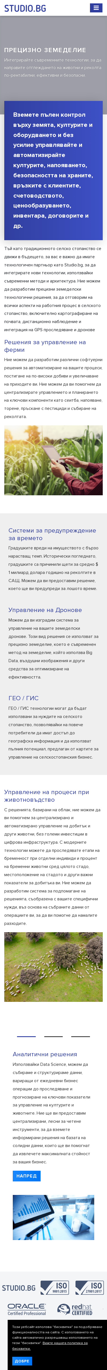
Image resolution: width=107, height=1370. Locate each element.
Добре (22, 1361)
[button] (27, 1176)
